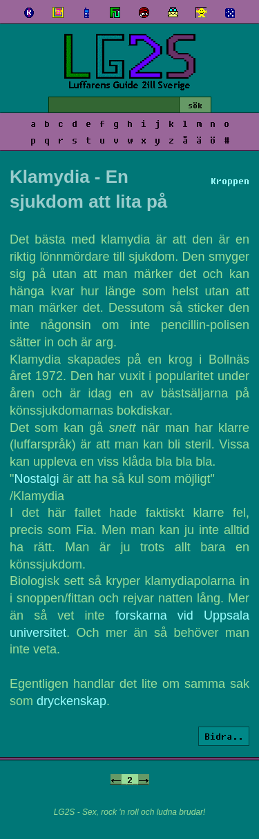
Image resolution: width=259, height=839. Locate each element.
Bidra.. (223, 736)
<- (116, 779)
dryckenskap (71, 701)
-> (143, 779)
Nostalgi (36, 479)
